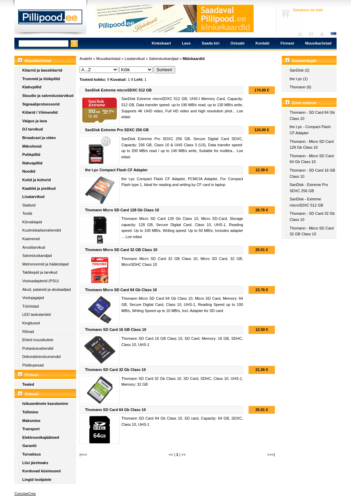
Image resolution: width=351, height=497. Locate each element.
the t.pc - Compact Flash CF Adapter (310, 130)
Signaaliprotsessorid (41, 104)
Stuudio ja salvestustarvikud (47, 96)
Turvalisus (31, 454)
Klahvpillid (31, 87)
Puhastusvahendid (37, 348)
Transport (31, 429)
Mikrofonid (31, 146)
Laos (186, 43)
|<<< (83, 454)
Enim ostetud (304, 103)
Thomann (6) (300, 87)
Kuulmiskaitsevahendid (41, 230)
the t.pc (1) (299, 79)
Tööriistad (30, 306)
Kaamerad (31, 239)
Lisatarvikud (33, 197)
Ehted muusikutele (37, 340)
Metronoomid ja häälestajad (45, 264)
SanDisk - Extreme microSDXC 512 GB (306, 202)
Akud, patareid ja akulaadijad (46, 289)
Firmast (287, 43)
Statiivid (29, 205)
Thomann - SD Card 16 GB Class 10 (312, 173)
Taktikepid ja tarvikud (39, 272)
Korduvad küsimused (41, 471)
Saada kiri (313, 34)
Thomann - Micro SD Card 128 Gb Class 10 (312, 144)
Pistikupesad (33, 365)
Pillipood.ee (50, 19)
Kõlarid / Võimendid (40, 112)
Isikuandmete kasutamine (45, 403)
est (333, 34)
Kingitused (31, 323)
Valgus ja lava (34, 121)
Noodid (28, 171)
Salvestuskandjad (37, 255)
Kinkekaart (161, 43)
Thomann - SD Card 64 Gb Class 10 (312, 115)
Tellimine (30, 412)
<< (171, 454)
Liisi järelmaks (35, 463)
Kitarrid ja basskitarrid (42, 70)
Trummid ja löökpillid (41, 79)
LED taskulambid (36, 314)
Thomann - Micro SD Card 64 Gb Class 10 (312, 159)
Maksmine (31, 421)
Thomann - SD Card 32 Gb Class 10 (312, 216)
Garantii (29, 446)
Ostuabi (237, 43)
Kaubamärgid (304, 61)
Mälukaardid (194, 59)
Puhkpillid (31, 154)
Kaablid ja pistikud (39, 188)
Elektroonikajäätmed (40, 437)
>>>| (271, 454)
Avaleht (302, 34)
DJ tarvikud (32, 129)
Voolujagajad (33, 298)
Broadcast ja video (39, 138)
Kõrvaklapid (32, 222)
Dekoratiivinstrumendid (41, 357)
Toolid (27, 213)
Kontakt (262, 43)
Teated (28, 384)
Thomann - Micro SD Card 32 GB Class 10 (312, 231)
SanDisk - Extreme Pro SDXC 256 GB (309, 188)
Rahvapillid (32, 163)
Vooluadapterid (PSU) (40, 281)
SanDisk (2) (299, 70)
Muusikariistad (318, 43)
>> (183, 454)
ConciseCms (25, 494)
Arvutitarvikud (33, 247)
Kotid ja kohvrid (36, 180)
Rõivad (28, 332)
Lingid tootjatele (36, 479)
